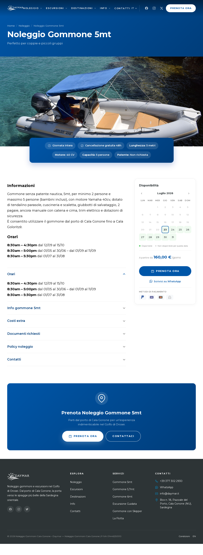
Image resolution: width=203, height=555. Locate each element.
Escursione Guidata (125, 503)
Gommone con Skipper (127, 511)
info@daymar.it (169, 493)
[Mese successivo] (188, 193)
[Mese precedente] (141, 193)
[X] (161, 8)
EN (194, 536)
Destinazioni (82, 8)
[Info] (109, 8)
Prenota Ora (180, 8)
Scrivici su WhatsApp (165, 281)
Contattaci (123, 436)
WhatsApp (166, 487)
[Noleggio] (41, 8)
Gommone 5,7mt (123, 489)
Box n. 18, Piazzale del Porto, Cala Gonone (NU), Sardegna (175, 503)
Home (11, 25)
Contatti (122, 8)
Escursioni (55, 8)
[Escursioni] (66, 8)
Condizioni (184, 536)
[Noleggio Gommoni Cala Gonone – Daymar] (15, 8)
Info (103, 8)
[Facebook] (146, 8)
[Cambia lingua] (134, 8)
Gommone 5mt (122, 482)
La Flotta (118, 518)
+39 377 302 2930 (171, 481)
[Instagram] (154, 8)
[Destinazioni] (95, 8)
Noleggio (31, 8)
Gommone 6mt (122, 496)
